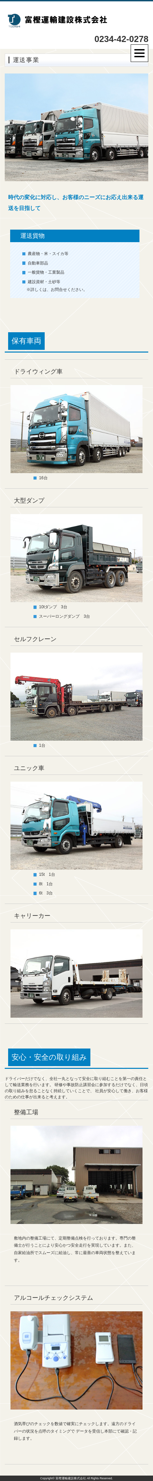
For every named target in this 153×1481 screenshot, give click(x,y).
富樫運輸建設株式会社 (71, 1478)
